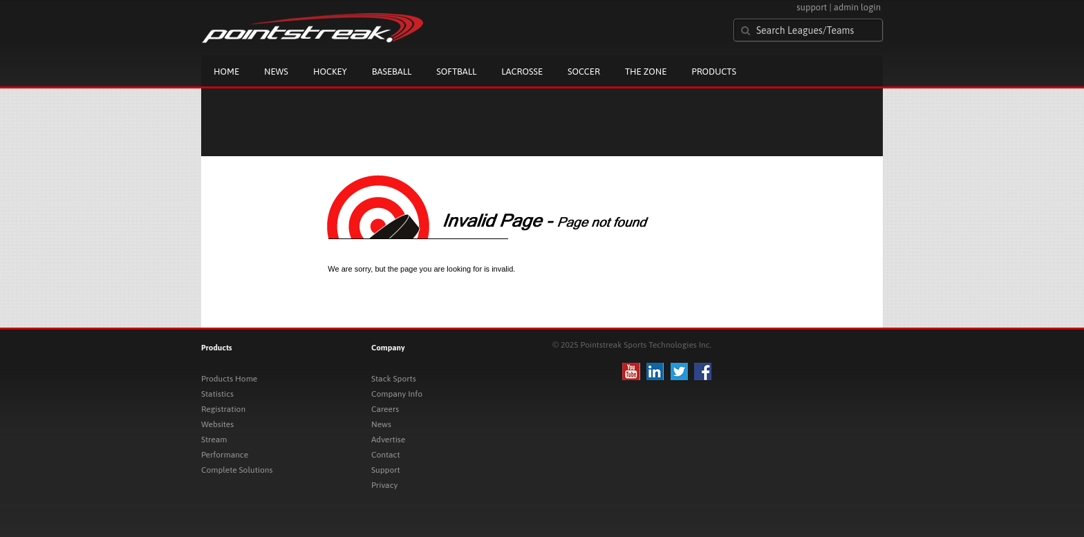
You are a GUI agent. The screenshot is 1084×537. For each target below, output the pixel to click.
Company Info (396, 394)
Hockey (330, 71)
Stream (214, 439)
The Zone (645, 71)
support (811, 7)
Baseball (392, 71)
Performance (224, 455)
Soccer (584, 71)
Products (713, 71)
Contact (385, 455)
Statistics (217, 394)
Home (226, 71)
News (276, 71)
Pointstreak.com (312, 29)
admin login (857, 7)
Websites (217, 424)
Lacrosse (522, 71)
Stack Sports (393, 379)
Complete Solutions (236, 470)
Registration (223, 409)
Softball (456, 71)
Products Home (229, 379)
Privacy (384, 485)
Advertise (388, 439)
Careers (385, 409)
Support (385, 470)
